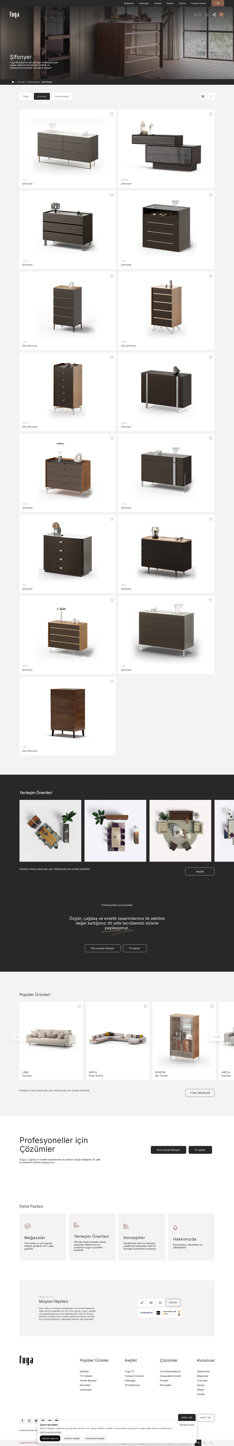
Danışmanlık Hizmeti (124, 15)
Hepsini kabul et (50, 1438)
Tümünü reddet (72, 1438)
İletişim (170, 3)
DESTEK (173, 1302)
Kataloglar (144, 3)
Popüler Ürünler (198, 3)
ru (211, 1443)
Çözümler (169, 1360)
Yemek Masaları (88, 1380)
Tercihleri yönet (186, 1424)
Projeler (82, 15)
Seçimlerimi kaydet (94, 1438)
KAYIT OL (206, 1417)
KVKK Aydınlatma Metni (51, 1432)
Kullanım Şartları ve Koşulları (33, 1430)
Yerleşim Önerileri (134, 1376)
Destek (157, 3)
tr (217, 3)
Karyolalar (85, 1385)
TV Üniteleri (86, 1376)
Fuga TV (129, 1371)
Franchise (202, 1380)
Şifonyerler (33, 82)
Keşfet (93, 15)
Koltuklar (84, 1371)
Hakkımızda (203, 1371)
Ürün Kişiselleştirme (170, 1371)
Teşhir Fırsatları (66, 15)
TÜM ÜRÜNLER (200, 1093)
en (204, 1443)
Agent (141, 15)
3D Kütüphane (132, 1385)
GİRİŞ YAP (186, 1417)
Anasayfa (39, 15)
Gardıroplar (86, 1389)
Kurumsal (105, 15)
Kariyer (182, 3)
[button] (216, 1037)
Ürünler (51, 15)
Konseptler (165, 1385)
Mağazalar (129, 3)
